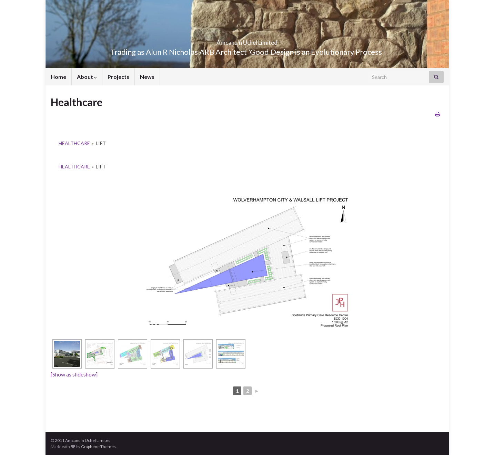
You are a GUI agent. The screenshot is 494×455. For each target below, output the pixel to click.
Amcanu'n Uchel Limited (247, 40)
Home (58, 76)
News (147, 76)
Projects (118, 76)
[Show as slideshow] (74, 374)
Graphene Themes (98, 446)
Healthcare (74, 143)
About (87, 76)
